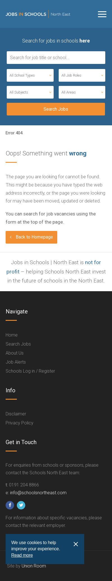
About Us (15, 353)
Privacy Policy (19, 423)
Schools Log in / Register (30, 371)
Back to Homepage (34, 237)
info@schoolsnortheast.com (38, 492)
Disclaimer (16, 414)
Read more (22, 555)
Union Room (34, 566)
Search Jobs (18, 344)
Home (12, 335)
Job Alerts (16, 362)
